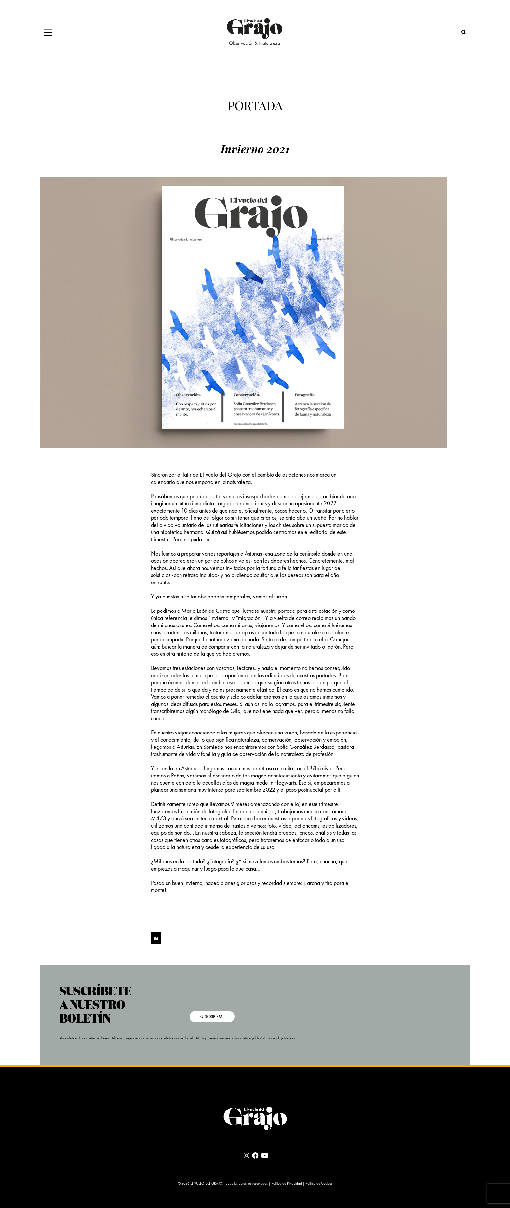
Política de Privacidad (287, 1184)
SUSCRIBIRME (212, 1016)
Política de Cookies (319, 1184)
